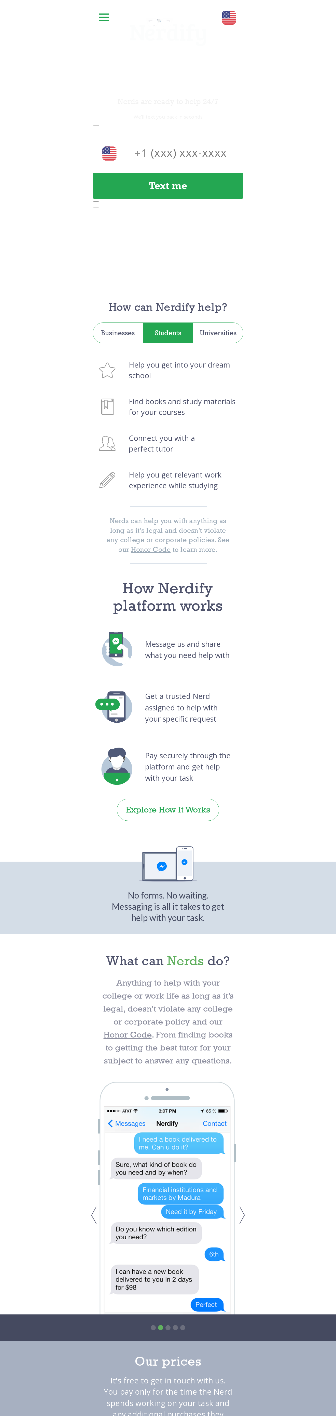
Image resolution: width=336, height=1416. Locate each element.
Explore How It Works (168, 810)
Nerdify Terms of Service (156, 128)
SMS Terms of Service (216, 223)
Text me (168, 186)
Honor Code (151, 549)
